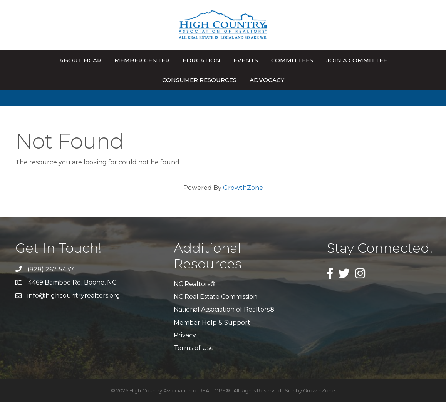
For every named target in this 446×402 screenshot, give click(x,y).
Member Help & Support (212, 322)
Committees (292, 60)
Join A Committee (356, 60)
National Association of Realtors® (224, 309)
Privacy (185, 335)
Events (245, 60)
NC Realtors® (194, 284)
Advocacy (267, 80)
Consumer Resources (199, 80)
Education (201, 60)
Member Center (141, 60)
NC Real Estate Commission (215, 296)
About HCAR (80, 60)
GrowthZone (243, 187)
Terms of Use (194, 348)
